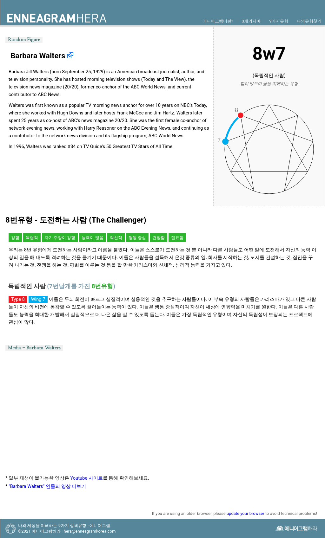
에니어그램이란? (217, 21)
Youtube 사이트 (86, 478)
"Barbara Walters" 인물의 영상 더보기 (47, 486)
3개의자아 (251, 21)
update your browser (245, 513)
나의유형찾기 (309, 21)
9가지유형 (278, 21)
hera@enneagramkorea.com (89, 531)
